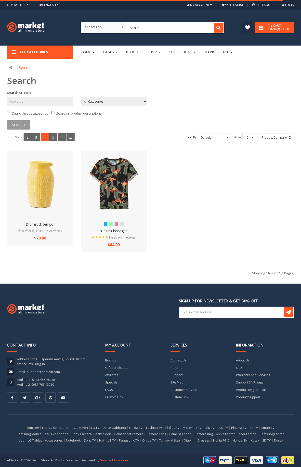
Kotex (255, 440)
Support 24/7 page (249, 382)
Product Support (248, 397)
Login (288, 5)
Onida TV (136, 427)
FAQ (239, 367)
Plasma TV (239, 427)
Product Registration (251, 389)
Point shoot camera (128, 434)
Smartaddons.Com (114, 460)
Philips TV (172, 427)
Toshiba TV (154, 427)
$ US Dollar (18, 5)
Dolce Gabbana (114, 427)
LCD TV (223, 427)
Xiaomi (189, 440)
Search (24, 67)
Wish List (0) (233, 5)
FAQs (109, 389)
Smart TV (268, 427)
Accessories (54, 440)
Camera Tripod (180, 434)
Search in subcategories (27, 113)
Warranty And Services (253, 375)
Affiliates (111, 375)
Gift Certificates (116, 367)
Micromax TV (192, 427)
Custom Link (114, 397)
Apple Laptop (226, 434)
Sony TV (90, 440)
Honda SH (49, 427)
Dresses (203, 440)
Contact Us (178, 360)
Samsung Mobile (29, 434)
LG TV (95, 427)
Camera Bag (204, 434)
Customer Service (183, 389)
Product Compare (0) (276, 137)
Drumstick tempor (40, 224)
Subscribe (288, 312)
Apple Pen (80, 427)
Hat (101, 440)
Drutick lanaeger (114, 230)
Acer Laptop (247, 434)
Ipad (21, 440)
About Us (242, 360)
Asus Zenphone (56, 434)
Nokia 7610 (221, 440)
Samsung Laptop (272, 434)
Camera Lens (156, 434)
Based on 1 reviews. (122, 237)
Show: (238, 137)
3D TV (254, 427)
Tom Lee (32, 427)
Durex (64, 427)
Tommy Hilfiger (170, 440)
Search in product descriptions (76, 113)
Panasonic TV (129, 440)
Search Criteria (19, 92)
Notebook (73, 440)
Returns (176, 367)
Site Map (176, 382)
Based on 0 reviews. (49, 231)
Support (176, 375)
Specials (111, 382)
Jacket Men (103, 434)
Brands (110, 360)
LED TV (210, 427)
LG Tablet (35, 440)
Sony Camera (82, 434)
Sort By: (192, 137)
